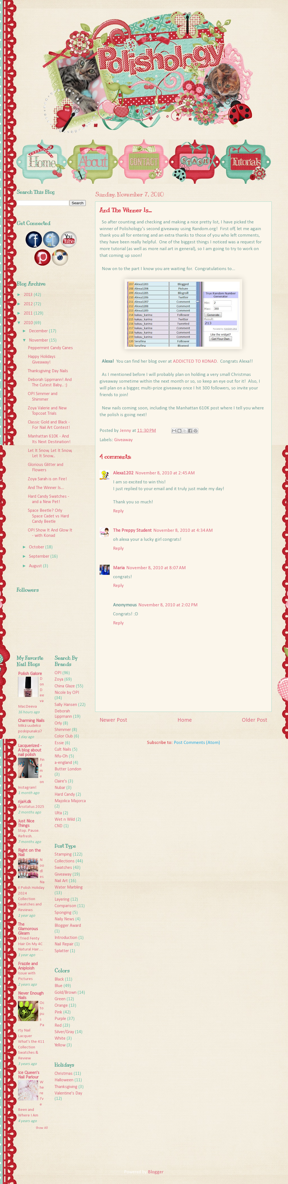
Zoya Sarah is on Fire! (47, 479)
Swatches (63, 867)
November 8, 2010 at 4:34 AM (183, 530)
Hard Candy (65, 794)
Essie (59, 743)
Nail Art (61, 881)
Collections (65, 861)
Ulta (58, 813)
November (39, 340)
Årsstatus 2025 (31, 807)
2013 (29, 295)
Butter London (68, 769)
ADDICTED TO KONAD (195, 361)
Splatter (62, 951)
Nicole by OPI (67, 692)
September (39, 556)
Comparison (65, 906)
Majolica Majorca (70, 801)
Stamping (63, 854)
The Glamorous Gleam (28, 929)
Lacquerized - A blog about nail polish (30, 750)
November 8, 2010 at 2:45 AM (165, 473)
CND (58, 826)
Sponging (63, 913)
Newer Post (113, 720)
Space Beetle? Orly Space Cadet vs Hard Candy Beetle (48, 516)
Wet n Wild (65, 819)
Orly (58, 723)
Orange (61, 1005)
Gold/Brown (65, 992)
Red (58, 1025)
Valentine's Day (68, 1093)
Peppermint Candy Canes (50, 348)
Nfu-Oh (61, 756)
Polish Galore (30, 674)
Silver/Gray (64, 1032)
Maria (119, 568)
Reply (118, 511)
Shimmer (63, 730)
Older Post (254, 720)
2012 (29, 304)
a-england (63, 763)
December (39, 331)
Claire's (61, 781)
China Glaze (65, 686)
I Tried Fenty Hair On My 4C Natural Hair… (30, 944)
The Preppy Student (132, 530)
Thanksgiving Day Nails (48, 371)
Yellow (60, 1045)
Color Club (64, 736)
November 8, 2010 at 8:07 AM (156, 568)
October (37, 547)
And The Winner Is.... (46, 488)
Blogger (155, 1172)
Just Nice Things (26, 823)
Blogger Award (68, 925)
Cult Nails (63, 749)
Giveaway (123, 440)
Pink (58, 1012)
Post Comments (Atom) (197, 742)
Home (184, 720)
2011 (29, 313)
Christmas (64, 1073)
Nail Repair (64, 944)
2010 (29, 323)
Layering (62, 899)
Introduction (66, 938)
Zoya (59, 679)
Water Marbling (69, 887)
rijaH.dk (24, 802)
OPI (58, 673)
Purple (60, 1019)
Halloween (64, 1080)
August (36, 566)
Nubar (60, 788)
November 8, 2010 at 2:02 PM (168, 605)
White (60, 1038)
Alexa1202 (123, 473)
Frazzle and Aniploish (28, 966)
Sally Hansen (66, 705)
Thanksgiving (66, 1087)
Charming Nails (31, 721)
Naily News (64, 919)
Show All (42, 1128)
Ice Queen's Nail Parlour (28, 1075)
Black (59, 979)
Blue (58, 986)
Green (60, 999)
